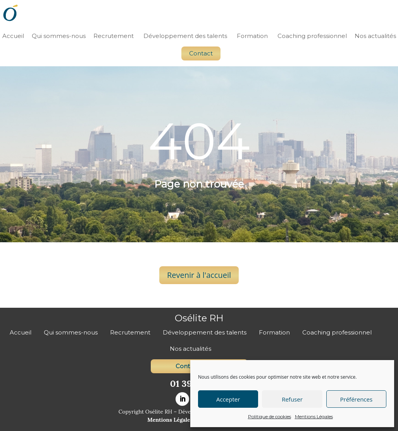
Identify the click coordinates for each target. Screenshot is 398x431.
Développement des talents (185, 36)
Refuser (292, 399)
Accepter (228, 399)
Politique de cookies (269, 416)
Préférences (356, 399)
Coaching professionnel (312, 36)
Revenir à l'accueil (199, 275)
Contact (201, 53)
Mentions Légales (314, 416)
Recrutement (113, 36)
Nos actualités (375, 36)
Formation (252, 36)
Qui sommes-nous (59, 36)
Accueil (13, 36)
